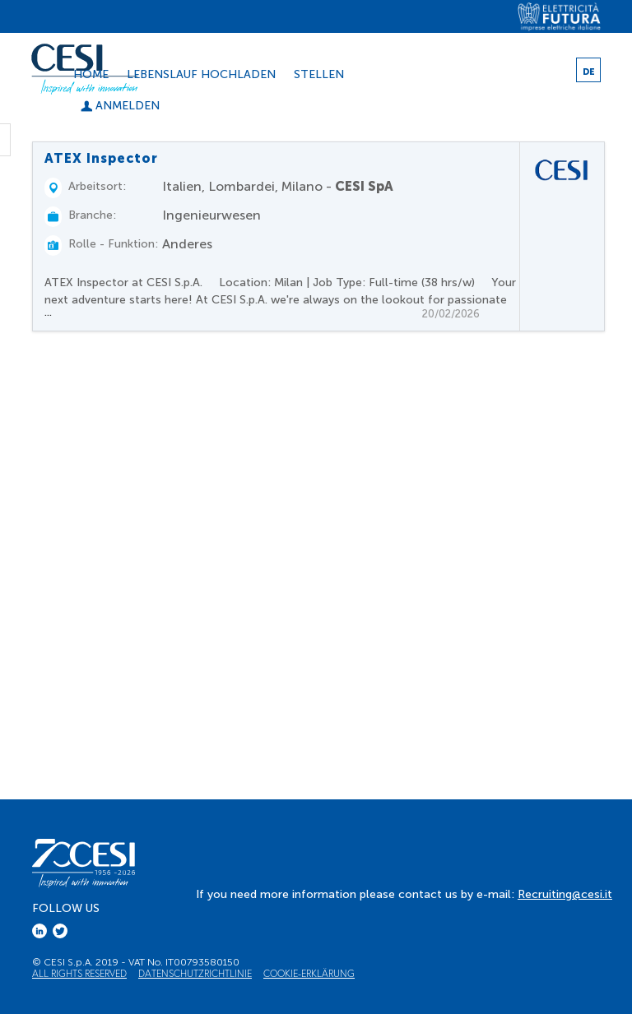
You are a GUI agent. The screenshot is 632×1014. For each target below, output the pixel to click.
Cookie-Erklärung (309, 973)
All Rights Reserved (79, 973)
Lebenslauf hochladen (201, 74)
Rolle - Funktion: (113, 244)
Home (91, 74)
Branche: (92, 215)
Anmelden (120, 106)
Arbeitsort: (97, 186)
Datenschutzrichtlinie (195, 973)
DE (589, 72)
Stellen (319, 74)
